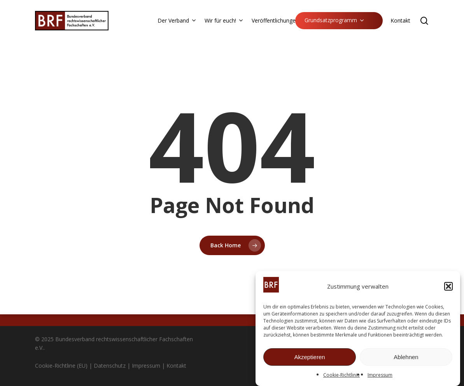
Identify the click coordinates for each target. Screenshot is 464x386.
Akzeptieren (309, 359)
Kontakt (176, 365)
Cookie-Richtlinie (341, 377)
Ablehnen (406, 359)
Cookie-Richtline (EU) (61, 365)
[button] (448, 288)
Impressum (380, 377)
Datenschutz (110, 365)
